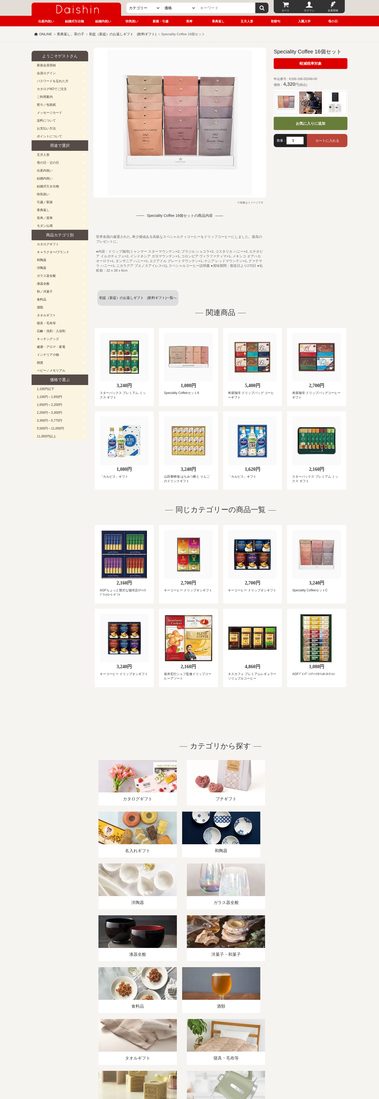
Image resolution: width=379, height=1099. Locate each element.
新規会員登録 (46, 65)
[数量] (295, 140)
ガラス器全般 (46, 276)
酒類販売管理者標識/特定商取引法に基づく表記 (124, 1038)
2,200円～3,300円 (49, 412)
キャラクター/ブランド (53, 252)
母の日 (333, 21)
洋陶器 (41, 268)
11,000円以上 (46, 436)
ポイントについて (49, 136)
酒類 (40, 307)
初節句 (275, 21)
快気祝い (132, 21)
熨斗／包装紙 (46, 105)
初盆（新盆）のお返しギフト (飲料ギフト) (122, 34)
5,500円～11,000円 (50, 428)
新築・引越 (160, 21)
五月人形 (247, 21)
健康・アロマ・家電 (51, 347)
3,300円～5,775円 (49, 420)
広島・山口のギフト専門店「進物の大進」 (189, 1066)
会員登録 (333, 10)
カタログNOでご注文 (52, 89)
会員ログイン (46, 73)
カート (286, 10)
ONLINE (45, 34)
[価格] (179, 8)
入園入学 (304, 21)
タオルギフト (46, 315)
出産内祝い (46, 21)
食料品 (41, 299)
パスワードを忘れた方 (52, 81)
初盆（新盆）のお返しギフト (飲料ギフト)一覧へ (138, 298)
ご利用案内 (45, 97)
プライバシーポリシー (186, 1038)
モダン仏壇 (45, 226)
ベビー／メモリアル (51, 370)
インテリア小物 (48, 355)
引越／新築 (45, 202)
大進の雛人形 (189, 1073)
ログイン (309, 10)
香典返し (218, 21)
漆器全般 (43, 284)
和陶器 (41, 260)
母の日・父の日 (48, 162)
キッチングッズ (48, 339)
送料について (46, 120)
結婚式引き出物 (48, 186)
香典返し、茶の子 (70, 34)
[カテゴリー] (144, 8)
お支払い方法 (46, 128)
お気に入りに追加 (310, 123)
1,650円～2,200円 (49, 405)
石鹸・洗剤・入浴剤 (51, 331)
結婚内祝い (103, 21)
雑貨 (40, 362)
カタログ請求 (222, 1038)
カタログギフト (48, 244)
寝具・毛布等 (46, 323)
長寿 (189, 21)
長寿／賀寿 (45, 218)
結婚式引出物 (74, 21)
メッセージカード (49, 112)
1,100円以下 (45, 389)
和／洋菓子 (45, 291)
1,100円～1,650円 (49, 397)
